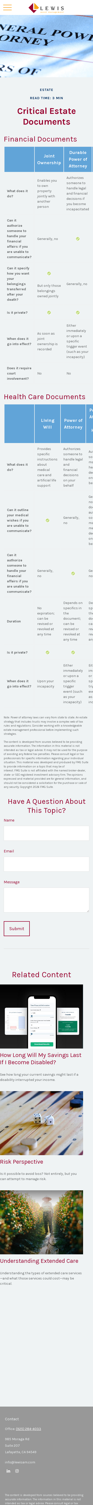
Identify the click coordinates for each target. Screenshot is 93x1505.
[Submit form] (17, 928)
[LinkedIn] (8, 1470)
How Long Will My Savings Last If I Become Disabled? (40, 1059)
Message (12, 882)
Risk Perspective (21, 1161)
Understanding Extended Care (39, 1260)
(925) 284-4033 (28, 1429)
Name (9, 820)
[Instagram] (17, 1470)
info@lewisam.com (20, 1462)
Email (9, 851)
